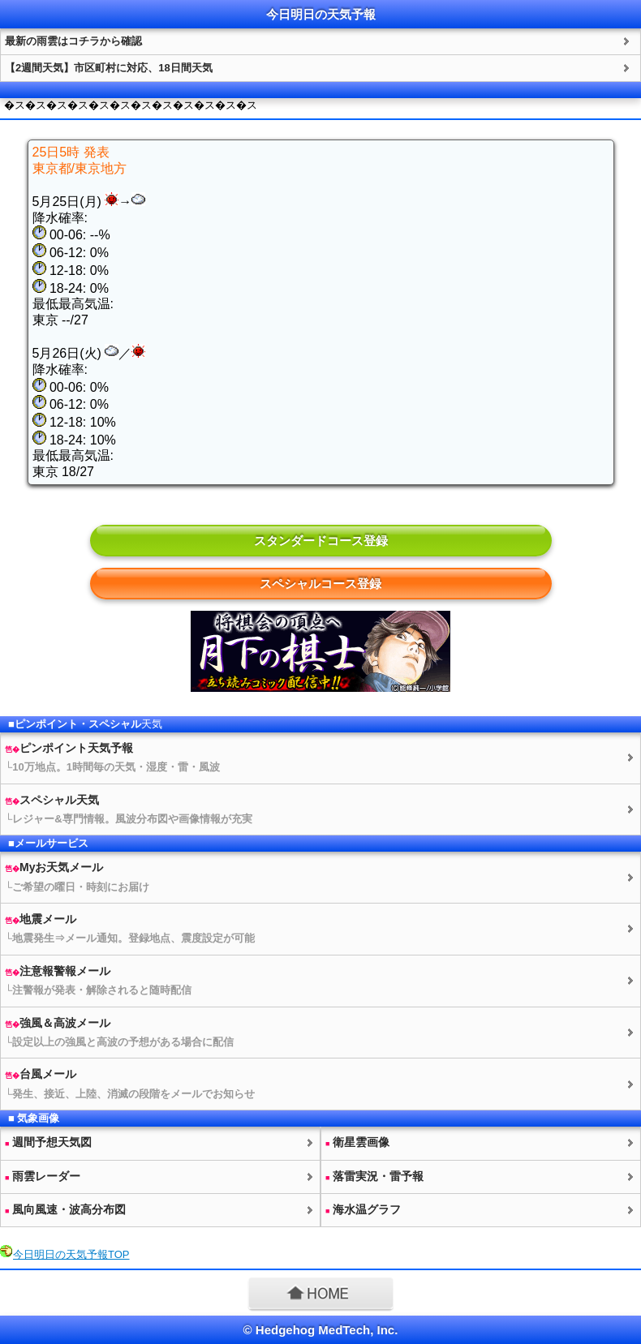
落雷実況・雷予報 (374, 1176)
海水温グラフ (363, 1209)
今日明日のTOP (71, 1254)
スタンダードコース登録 (321, 540)
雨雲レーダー (42, 1176)
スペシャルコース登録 (320, 583)
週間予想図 (48, 1142)
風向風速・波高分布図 (65, 1209)
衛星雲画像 (357, 1142)
